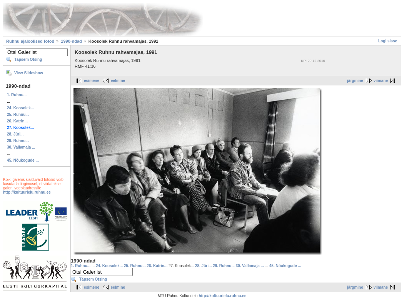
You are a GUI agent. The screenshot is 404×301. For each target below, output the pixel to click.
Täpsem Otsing (28, 59)
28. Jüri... (15, 134)
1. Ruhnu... (17, 95)
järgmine (355, 81)
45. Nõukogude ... (23, 160)
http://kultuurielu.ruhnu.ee (27, 192)
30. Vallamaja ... (21, 147)
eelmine (118, 81)
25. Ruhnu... (18, 114)
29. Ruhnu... (18, 141)
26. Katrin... (17, 121)
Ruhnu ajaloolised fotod (30, 41)
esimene (91, 81)
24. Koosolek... (20, 108)
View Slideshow (28, 73)
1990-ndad (71, 41)
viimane (381, 81)
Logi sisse (387, 41)
